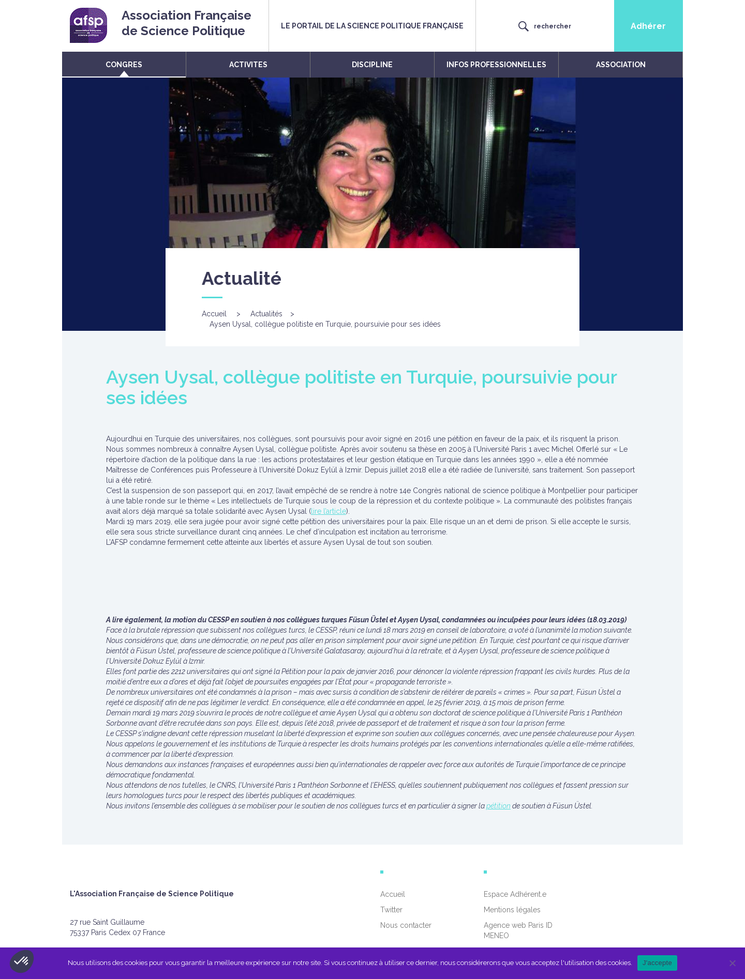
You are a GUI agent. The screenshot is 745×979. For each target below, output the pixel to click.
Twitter (391, 910)
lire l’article (328, 511)
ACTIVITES (248, 64)
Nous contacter (405, 925)
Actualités (266, 314)
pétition (498, 806)
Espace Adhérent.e (515, 894)
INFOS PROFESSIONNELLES (496, 64)
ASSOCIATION (621, 64)
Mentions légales (512, 910)
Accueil (214, 314)
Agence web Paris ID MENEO (518, 930)
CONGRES (124, 64)
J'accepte (657, 963)
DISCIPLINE (372, 64)
